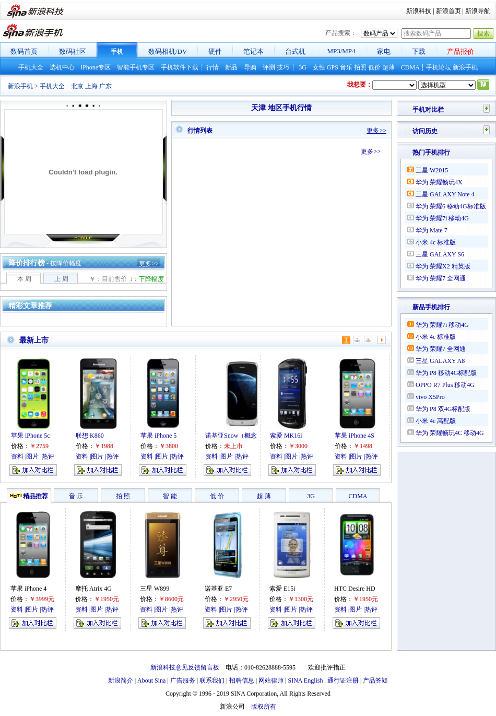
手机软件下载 (179, 67)
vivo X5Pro (430, 397)
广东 (105, 86)
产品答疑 (375, 680)
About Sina (151, 680)
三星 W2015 (432, 170)
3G (302, 67)
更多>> (149, 263)
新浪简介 (120, 680)
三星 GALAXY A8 (440, 361)
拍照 (360, 67)
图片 (32, 609)
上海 (91, 86)
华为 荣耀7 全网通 (441, 278)
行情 (212, 67)
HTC (340, 588)
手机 (117, 51)
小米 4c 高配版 (436, 421)
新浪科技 (418, 11)
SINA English (305, 680)
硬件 (215, 51)
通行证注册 (343, 680)
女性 (319, 67)
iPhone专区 (96, 67)
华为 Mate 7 (431, 230)
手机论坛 (438, 67)
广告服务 (182, 680)
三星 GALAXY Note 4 (445, 194)
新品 (231, 67)
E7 (228, 588)
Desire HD (361, 588)
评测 (269, 67)
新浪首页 (448, 11)
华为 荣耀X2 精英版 (443, 266)
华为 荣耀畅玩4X (439, 182)
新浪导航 (477, 11)
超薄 (388, 67)
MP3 (333, 51)
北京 (77, 86)
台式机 (295, 51)
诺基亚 (214, 588)
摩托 (81, 588)
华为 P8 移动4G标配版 (446, 373)
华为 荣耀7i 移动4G (442, 218)
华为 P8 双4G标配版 (443, 409)
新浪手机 (465, 67)
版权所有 (263, 706)
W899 (161, 588)
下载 (419, 51)
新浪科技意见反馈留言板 (184, 667)
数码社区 (72, 51)
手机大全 (30, 67)
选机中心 (62, 67)
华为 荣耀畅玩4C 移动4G (450, 433)
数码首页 (24, 51)
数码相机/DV (167, 51)
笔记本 (253, 51)
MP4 (348, 51)
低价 (374, 67)
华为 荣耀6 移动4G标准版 (451, 206)
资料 (16, 609)
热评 (47, 609)
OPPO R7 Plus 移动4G (445, 385)
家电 (384, 51)
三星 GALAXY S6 (440, 254)
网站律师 (271, 680)
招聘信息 (241, 680)
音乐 (346, 67)
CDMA (410, 67)
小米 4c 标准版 (436, 242)
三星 (146, 588)
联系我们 (212, 680)
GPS (332, 67)
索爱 (275, 588)
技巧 (283, 67)
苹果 (16, 588)
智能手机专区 (136, 67)
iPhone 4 (35, 588)
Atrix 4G (100, 588)
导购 (250, 67)
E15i (290, 588)
